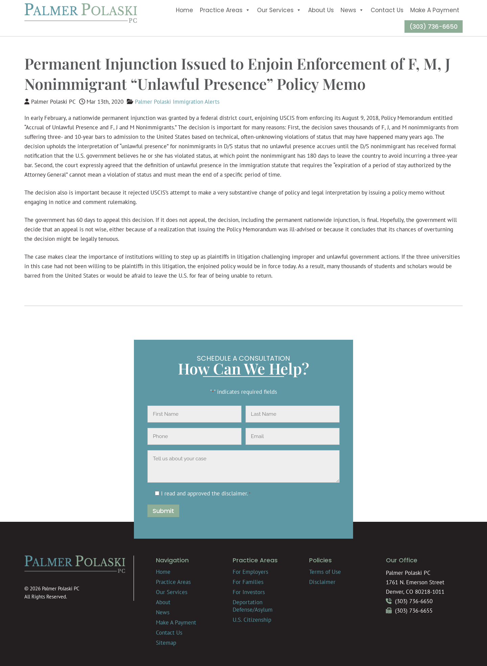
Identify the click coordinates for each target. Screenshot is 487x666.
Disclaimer (322, 582)
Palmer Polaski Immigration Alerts (177, 101)
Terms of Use (325, 571)
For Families (248, 582)
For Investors (249, 592)
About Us (321, 10)
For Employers (250, 571)
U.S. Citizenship (252, 619)
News (352, 10)
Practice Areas (225, 10)
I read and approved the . (206, 493)
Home (184, 10)
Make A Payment (434, 10)
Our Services (279, 10)
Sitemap (166, 642)
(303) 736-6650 (434, 26)
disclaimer (234, 493)
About (163, 602)
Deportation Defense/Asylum (253, 605)
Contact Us (387, 10)
